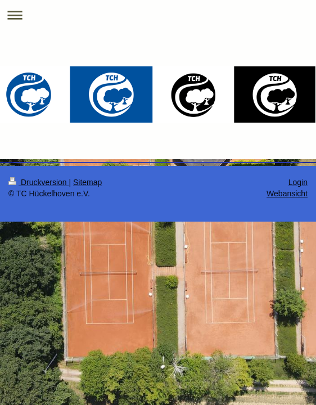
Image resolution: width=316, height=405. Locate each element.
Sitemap (87, 182)
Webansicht (287, 193)
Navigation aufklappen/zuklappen (158, 15)
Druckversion (38, 182)
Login (298, 182)
